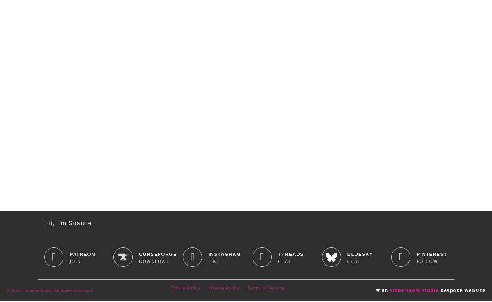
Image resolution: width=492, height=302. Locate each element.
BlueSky (360, 255)
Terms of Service (265, 289)
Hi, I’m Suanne (69, 224)
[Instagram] (192, 258)
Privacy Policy (223, 289)
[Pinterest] (400, 258)
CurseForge (158, 255)
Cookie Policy (185, 289)
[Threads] (262, 258)
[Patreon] (53, 258)
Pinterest (432, 255)
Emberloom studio (414, 291)
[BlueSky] (331, 258)
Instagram (224, 255)
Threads (291, 255)
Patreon (82, 255)
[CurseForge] (123, 258)
